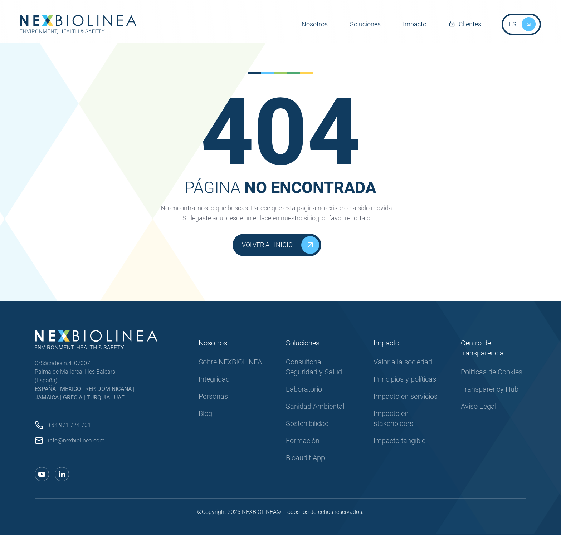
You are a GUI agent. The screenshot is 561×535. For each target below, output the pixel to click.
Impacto (414, 24)
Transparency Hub (489, 389)
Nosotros (315, 24)
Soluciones (365, 24)
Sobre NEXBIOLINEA (230, 362)
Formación (302, 440)
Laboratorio (304, 389)
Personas (213, 396)
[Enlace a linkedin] (62, 474)
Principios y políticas (405, 379)
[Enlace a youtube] (42, 474)
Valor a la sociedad (403, 362)
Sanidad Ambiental (315, 406)
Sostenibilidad (307, 423)
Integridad (214, 379)
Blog (205, 413)
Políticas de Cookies (491, 372)
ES (512, 24)
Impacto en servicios (406, 396)
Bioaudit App (305, 457)
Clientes (470, 24)
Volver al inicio (280, 245)
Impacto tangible (399, 440)
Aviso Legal (478, 406)
